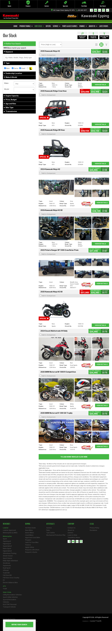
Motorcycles (7, 536)
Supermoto (7, 565)
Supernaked (7, 546)
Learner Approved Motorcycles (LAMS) (10, 531)
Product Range (26, 26)
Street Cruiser (8, 556)
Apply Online (29, 547)
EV (4, 580)
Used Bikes (29, 535)
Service (56, 26)
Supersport (7, 541)
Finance (83, 26)
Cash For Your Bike (31, 542)
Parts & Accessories (69, 26)
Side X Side (7, 592)
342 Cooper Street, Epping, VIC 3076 (63, 10)
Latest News (103, 26)
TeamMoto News (74, 537)
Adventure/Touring (9, 553)
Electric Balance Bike (10, 582)
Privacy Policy (94, 528)
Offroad (6, 570)
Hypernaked (7, 551)
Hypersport (7, 544)
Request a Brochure (32, 550)
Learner (5, 528)
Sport (5, 539)
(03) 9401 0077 (82, 10)
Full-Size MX (7, 575)
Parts (48, 530)
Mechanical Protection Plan (55, 535)
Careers (70, 533)
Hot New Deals (30, 528)
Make (6, 83)
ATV (4, 586)
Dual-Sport (6, 568)
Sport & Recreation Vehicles (9, 601)
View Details (100, 85)
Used (22, 68)
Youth (5, 589)
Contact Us (71, 528)
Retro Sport (7, 548)
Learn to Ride (72, 535)
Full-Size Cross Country (11, 578)
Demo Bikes (29, 533)
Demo (15, 68)
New (7, 68)
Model (6, 89)
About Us (93, 26)
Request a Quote (31, 552)
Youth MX (6, 573)
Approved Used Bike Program (32, 538)
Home (15, 26)
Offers (48, 26)
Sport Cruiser (7, 558)
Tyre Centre (50, 533)
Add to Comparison (49, 55)
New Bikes (29, 530)
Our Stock (39, 26)
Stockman (6, 563)
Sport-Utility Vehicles (10, 597)
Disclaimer (93, 530)
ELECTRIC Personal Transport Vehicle (9, 605)
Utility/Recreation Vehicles (12, 595)
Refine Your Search (12, 44)
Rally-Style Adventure (10, 561)
